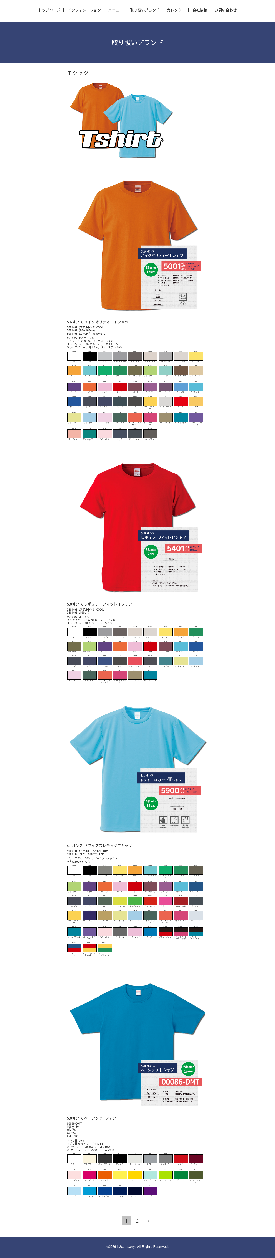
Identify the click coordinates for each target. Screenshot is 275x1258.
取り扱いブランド (145, 10)
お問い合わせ (226, 10)
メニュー (115, 10)
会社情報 (199, 10)
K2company (126, 1246)
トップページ (49, 10)
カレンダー (176, 10)
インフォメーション (84, 10)
